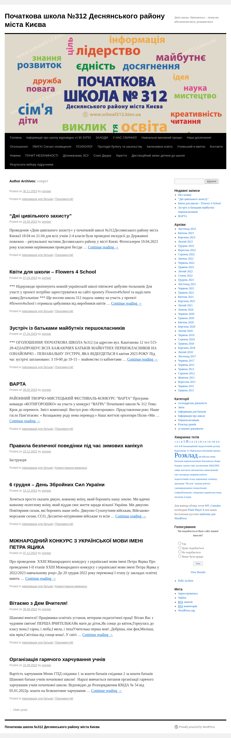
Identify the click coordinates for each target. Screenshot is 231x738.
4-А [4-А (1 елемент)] (218, 441)
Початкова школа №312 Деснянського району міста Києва (52, 727)
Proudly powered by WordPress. (197, 727)
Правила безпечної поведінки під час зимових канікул (76, 445)
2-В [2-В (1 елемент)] (200, 441)
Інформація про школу (191, 416)
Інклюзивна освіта (160, 146)
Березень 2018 (186, 348)
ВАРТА (17, 384)
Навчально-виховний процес (162, 137)
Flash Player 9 (196, 510)
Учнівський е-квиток (191, 146)
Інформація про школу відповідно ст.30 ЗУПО (58, 137)
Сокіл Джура (102, 155)
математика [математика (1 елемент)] (197, 470)
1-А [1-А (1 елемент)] (176, 441)
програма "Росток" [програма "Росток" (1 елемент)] (184, 483)
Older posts (18, 710)
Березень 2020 (186, 326)
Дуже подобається (193, 548)
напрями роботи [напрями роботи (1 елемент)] (198, 474)
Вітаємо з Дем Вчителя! (38, 603)
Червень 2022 (186, 262)
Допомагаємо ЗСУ (76, 155)
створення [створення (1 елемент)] (198, 492)
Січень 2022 (185, 275)
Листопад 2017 (187, 356)
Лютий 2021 (185, 305)
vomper (42, 181)
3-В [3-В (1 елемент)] (213, 441)
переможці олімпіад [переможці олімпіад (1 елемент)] (206, 479)
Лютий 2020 (185, 331)
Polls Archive (186, 580)
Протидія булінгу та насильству (120, 146)
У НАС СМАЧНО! (125, 137)
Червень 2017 (186, 360)
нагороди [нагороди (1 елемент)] (184, 474)
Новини (15, 155)
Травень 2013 (186, 369)
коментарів (187, 606)
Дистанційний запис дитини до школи (158, 155)
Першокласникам (188, 420)
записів (185, 602)
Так (184, 544)
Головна (15, 137)
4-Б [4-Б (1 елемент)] (176, 446)
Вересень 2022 (187, 250)
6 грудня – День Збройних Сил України (57, 484)
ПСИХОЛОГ (84, 146)
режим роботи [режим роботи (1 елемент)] (202, 483)
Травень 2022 (186, 267)
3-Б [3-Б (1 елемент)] (209, 441)
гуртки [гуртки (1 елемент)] (186, 465)
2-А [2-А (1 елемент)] (191, 441)
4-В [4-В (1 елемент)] (180, 446)
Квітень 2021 (186, 297)
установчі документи (190, 428)
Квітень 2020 (186, 322)
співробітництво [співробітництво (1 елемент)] (183, 492)
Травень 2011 (186, 390)
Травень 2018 (186, 343)
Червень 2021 (186, 288)
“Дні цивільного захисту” (40, 215)
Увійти (182, 597)
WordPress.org (186, 610)
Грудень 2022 (186, 245)
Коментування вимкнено (71, 467)
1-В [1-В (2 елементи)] (186, 441)
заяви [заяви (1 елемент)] (177, 470)
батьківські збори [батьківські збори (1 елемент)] (211, 461)
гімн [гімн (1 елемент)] (192, 465)
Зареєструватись (188, 593)
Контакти (216, 146)
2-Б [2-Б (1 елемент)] (195, 441)
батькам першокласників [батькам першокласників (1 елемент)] (187, 461)
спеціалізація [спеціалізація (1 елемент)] (199, 488)
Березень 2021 (186, 301)
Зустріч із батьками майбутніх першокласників (67, 328)
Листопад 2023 (187, 228)
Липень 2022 (186, 258)
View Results (198, 572)
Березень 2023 (186, 237)
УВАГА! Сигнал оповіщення (52, 146)
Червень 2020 (186, 314)
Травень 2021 (186, 292)
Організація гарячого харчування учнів (57, 659)
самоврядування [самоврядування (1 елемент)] (183, 488)
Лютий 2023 (185, 241)
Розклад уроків (187, 424)
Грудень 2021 (186, 280)
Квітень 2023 (186, 233)
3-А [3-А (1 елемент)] (204, 441)
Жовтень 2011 (186, 377)
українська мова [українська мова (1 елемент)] (212, 492)
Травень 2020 (186, 318)
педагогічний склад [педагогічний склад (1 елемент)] (184, 479)
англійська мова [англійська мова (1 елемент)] (206, 456)
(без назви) (184, 194)
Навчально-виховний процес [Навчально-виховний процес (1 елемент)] (205, 450)
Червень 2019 (186, 335)
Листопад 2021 (187, 284)
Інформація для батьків (37, 199)
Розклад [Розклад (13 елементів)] (186, 455)
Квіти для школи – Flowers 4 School (52, 271)
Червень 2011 (186, 386)
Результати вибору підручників (31, 164)
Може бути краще (192, 556)
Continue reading (103, 247)
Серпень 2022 (186, 254)
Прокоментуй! (64, 199)
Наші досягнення (199, 137)
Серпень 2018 (186, 339)
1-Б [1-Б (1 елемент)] (181, 441)
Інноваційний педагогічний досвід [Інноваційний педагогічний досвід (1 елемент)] (201, 446)
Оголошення (19, 146)
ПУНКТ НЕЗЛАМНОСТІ (41, 155)
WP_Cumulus (213, 505)
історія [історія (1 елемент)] (187, 497)
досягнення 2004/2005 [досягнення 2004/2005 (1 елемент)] (207, 465)
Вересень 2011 (187, 382)
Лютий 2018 (185, 352)
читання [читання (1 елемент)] (178, 497)
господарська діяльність (192, 403)
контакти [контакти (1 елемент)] (186, 470)
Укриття (121, 155)
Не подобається (191, 552)
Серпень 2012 (186, 373)
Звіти (181, 407)
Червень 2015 (186, 365)
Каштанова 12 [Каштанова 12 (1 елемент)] (181, 450)
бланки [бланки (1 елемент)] (178, 465)
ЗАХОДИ (102, 137)
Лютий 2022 (185, 271)
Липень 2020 (186, 309)
